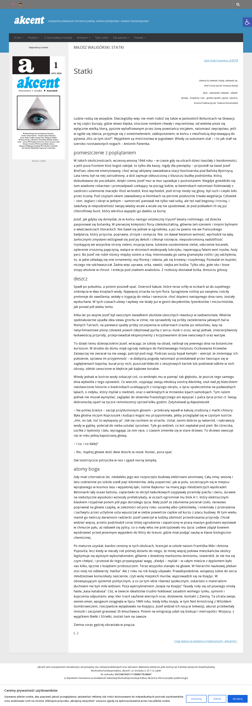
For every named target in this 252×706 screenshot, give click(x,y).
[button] (247, 22)
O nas (17, 37)
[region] (126, 695)
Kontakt (138, 37)
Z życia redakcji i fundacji (58, 37)
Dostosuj (196, 698)
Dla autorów (120, 37)
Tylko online (101, 37)
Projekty (32, 37)
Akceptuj (238, 698)
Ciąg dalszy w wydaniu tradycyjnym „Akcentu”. (203, 641)
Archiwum (82, 37)
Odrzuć (217, 698)
